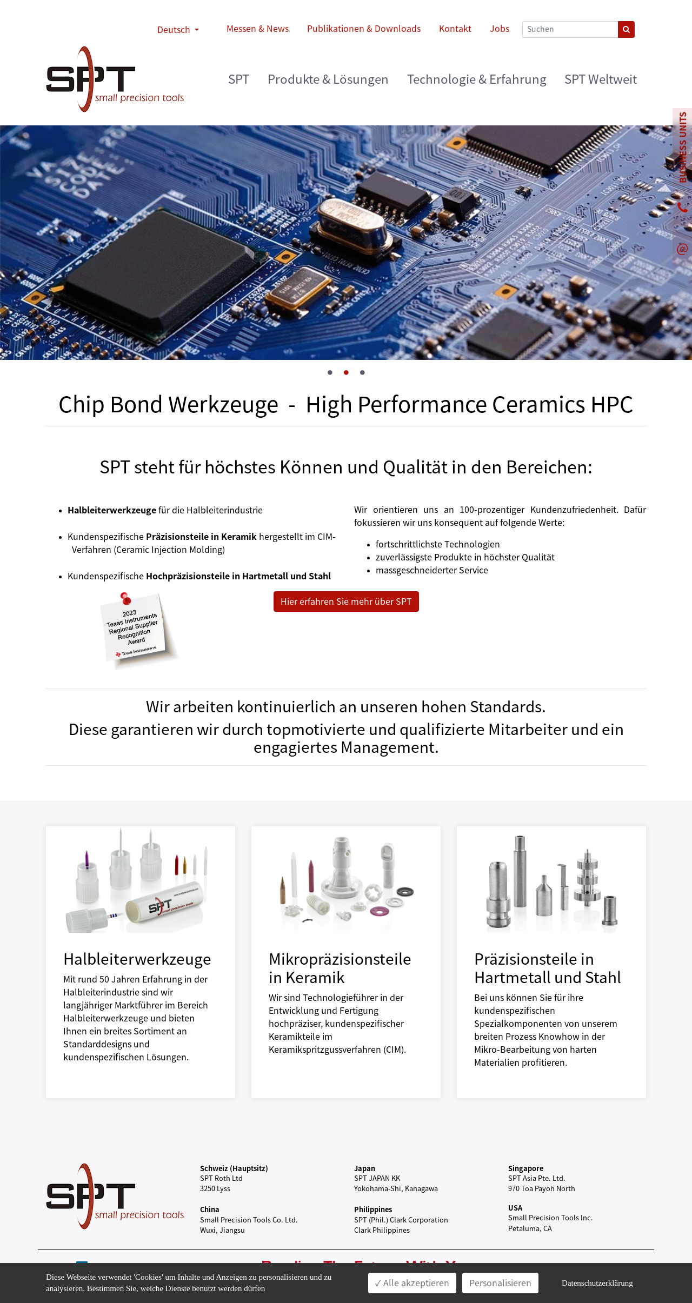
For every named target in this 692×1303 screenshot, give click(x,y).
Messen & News (258, 28)
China (209, 1209)
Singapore (525, 1168)
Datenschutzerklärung (597, 1283)
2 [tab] (346, 372)
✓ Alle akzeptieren (412, 1283)
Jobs (499, 28)
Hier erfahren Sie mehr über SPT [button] (346, 601)
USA (515, 1207)
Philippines (373, 1209)
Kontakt (455, 28)
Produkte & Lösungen (328, 79)
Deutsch (174, 29)
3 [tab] (362, 372)
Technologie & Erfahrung (477, 79)
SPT (238, 79)
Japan (364, 1168)
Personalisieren (500, 1283)
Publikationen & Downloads (364, 28)
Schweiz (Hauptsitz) (234, 1168)
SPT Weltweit (600, 79)
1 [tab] (329, 372)
